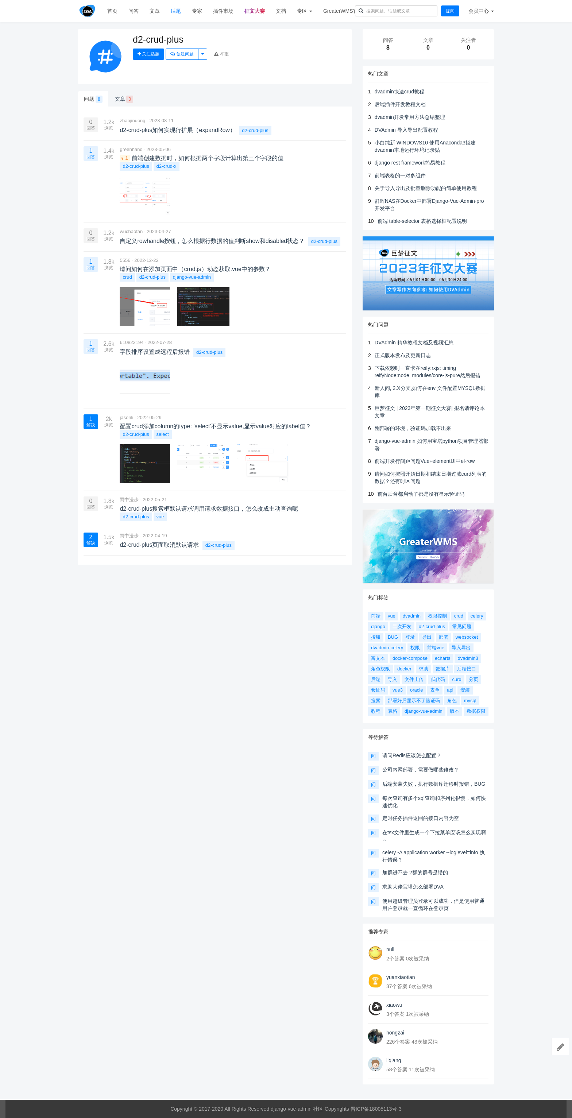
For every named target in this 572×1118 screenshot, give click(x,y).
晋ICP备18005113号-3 (376, 1109)
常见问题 (461, 626)
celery (477, 616)
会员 (481, 11)
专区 (304, 11)
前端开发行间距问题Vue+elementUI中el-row (425, 461)
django (378, 626)
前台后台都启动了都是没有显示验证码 (421, 494)
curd (456, 679)
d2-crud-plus (255, 130)
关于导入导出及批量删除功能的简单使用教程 (426, 188)
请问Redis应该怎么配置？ (411, 755)
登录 (410, 637)
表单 (435, 690)
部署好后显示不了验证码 (414, 700)
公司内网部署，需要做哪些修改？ (420, 770)
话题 (176, 11)
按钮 (375, 637)
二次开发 (402, 626)
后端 (375, 679)
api (450, 690)
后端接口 (466, 669)
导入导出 (461, 647)
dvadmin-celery (387, 647)
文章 (155, 11)
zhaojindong (132, 120)
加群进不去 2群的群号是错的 (415, 872)
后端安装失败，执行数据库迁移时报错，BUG (433, 784)
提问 (450, 10)
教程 (375, 711)
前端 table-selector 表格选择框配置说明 (422, 221)
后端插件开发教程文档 (400, 104)
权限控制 (437, 616)
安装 (465, 690)
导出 (427, 637)
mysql (470, 700)
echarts (443, 658)
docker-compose (410, 658)
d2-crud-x (166, 166)
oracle (416, 690)
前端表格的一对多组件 (400, 175)
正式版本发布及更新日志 (403, 355)
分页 (473, 679)
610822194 (131, 342)
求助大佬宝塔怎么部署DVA (413, 887)
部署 (443, 637)
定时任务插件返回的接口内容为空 (420, 818)
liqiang (393, 1060)
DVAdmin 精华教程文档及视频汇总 (414, 342)
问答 (133, 11)
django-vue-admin (192, 277)
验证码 (378, 690)
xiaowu (394, 1005)
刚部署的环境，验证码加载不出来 (413, 428)
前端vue (435, 647)
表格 (392, 711)
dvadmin (412, 616)
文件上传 (414, 679)
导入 (392, 679)
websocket (467, 637)
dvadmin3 (467, 658)
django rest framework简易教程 (410, 163)
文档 (281, 11)
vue (160, 516)
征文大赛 (254, 11)
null (390, 949)
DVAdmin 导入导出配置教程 (406, 130)
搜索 (375, 700)
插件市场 (223, 11)
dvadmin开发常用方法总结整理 (410, 117)
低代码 (438, 679)
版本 (454, 711)
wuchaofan (131, 231)
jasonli (126, 417)
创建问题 (181, 54)
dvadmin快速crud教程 (399, 91)
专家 (197, 11)
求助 (423, 669)
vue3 (398, 690)
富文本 (378, 658)
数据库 (443, 669)
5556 (125, 260)
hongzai (395, 1033)
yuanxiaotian (400, 977)
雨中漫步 (129, 499)
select (162, 434)
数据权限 (476, 711)
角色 (452, 700)
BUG (393, 637)
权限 (415, 647)
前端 (375, 616)
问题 (93, 99)
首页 (112, 11)
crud (127, 277)
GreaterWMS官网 (343, 11)
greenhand (131, 149)
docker (404, 669)
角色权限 (380, 669)
